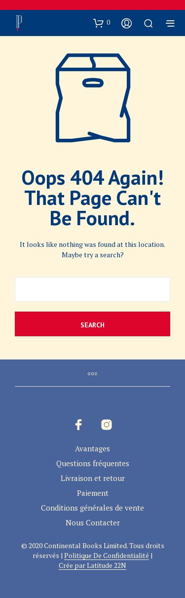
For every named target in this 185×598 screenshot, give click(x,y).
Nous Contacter (93, 522)
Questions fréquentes (92, 463)
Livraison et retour (93, 478)
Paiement (93, 493)
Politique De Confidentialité (106, 555)
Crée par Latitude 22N (92, 565)
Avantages (92, 448)
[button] (101, 23)
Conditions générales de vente (92, 508)
